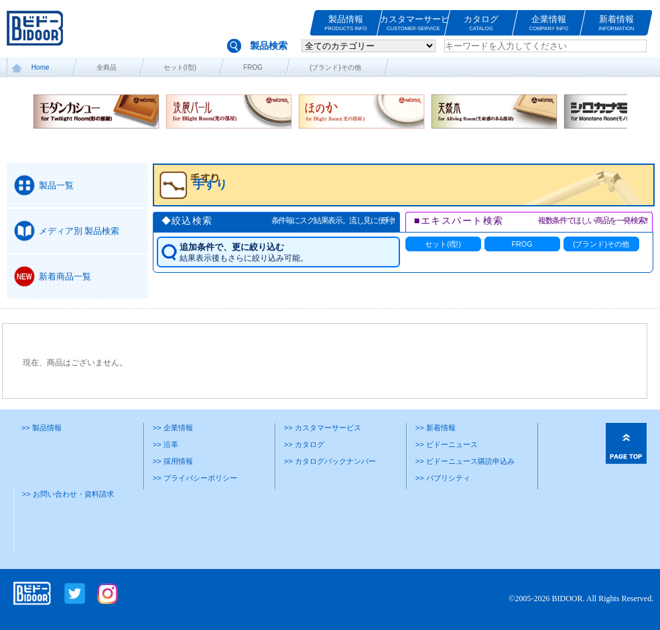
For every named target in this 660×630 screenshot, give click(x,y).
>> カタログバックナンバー (330, 461)
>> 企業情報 (173, 428)
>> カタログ (304, 444)
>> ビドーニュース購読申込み (465, 461)
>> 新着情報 (435, 428)
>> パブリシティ (442, 478)
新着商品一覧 (65, 276)
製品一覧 (56, 185)
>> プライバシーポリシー (195, 478)
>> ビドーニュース (446, 444)
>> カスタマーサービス (322, 428)
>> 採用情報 (173, 461)
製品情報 (345, 23)
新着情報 (616, 23)
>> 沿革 (165, 444)
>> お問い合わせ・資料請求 (68, 494)
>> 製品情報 (41, 428)
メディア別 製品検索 (79, 231)
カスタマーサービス (413, 23)
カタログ (481, 23)
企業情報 (548, 23)
